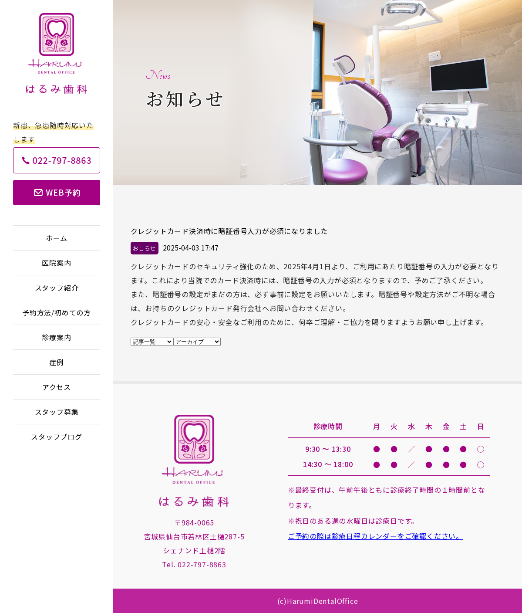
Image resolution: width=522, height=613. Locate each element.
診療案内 (56, 337)
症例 (56, 362)
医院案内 (56, 262)
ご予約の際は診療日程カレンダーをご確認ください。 (375, 536)
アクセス (56, 387)
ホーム (56, 238)
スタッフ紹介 (57, 287)
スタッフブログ (56, 436)
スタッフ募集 (57, 411)
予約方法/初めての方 (56, 312)
